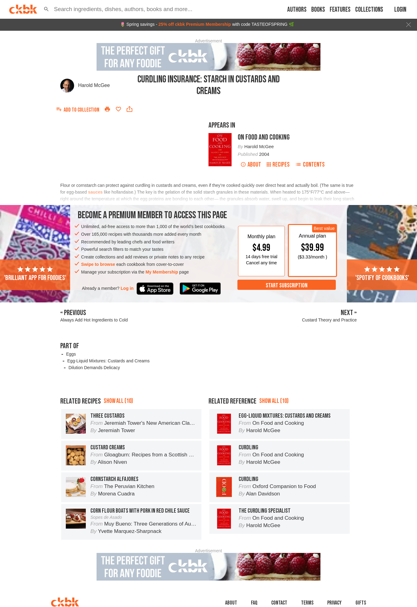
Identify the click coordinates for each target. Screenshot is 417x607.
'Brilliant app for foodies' (35, 274)
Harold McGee (94, 85)
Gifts (360, 603)
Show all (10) (118, 401)
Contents (310, 164)
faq (254, 603)
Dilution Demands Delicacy (94, 367)
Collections (369, 10)
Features (340, 10)
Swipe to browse (98, 264)
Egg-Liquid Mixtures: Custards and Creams (108, 360)
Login (400, 10)
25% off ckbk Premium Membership (194, 24)
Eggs (71, 354)
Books (318, 10)
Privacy (334, 603)
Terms (307, 603)
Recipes (278, 164)
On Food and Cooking (264, 137)
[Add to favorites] (118, 109)
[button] (46, 9)
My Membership (161, 272)
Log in (127, 288)
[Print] (107, 109)
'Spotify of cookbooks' (382, 274)
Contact (279, 603)
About (250, 164)
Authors (297, 10)
